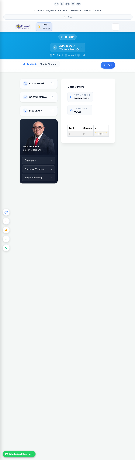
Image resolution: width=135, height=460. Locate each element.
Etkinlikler (63, 10)
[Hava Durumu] (6, 230)
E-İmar (87, 10)
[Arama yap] (68, 17)
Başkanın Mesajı (39, 177)
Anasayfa (39, 10)
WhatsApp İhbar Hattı (19, 454)
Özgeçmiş (39, 160)
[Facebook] (56, 4)
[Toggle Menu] (52, 84)
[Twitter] (62, 4)
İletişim (97, 10)
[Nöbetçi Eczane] (6, 221)
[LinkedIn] (73, 4)
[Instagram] (67, 4)
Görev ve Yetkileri (39, 169)
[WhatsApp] (6, 238)
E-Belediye (76, 10)
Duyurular (51, 10)
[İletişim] (6, 247)
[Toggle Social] (52, 97)
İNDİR (101, 133)
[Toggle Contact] (52, 111)
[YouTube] (78, 4)
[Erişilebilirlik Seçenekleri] (6, 212)
